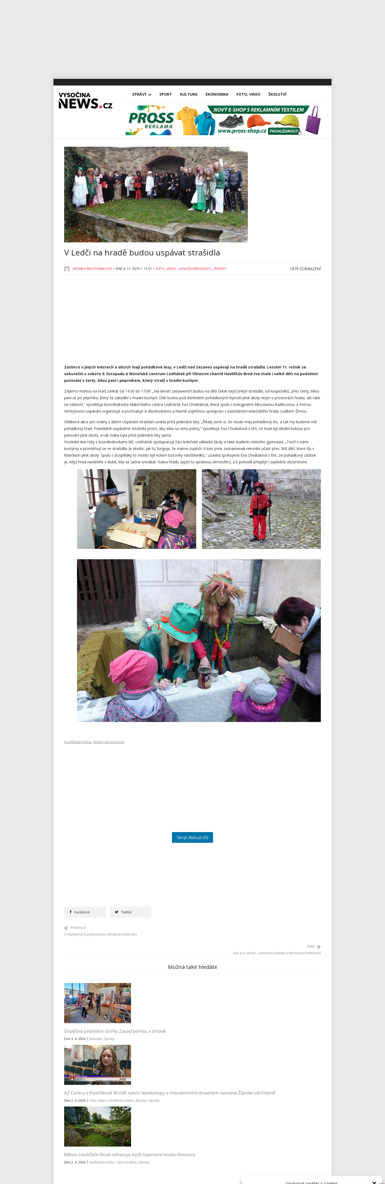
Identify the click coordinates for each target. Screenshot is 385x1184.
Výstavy (264, 574)
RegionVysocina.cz (287, 619)
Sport (171, 94)
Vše (72, 1076)
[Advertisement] (192, 37)
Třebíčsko (266, 549)
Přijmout (268, 1161)
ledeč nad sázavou (108, 733)
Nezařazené (268, 463)
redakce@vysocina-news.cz (178, 1076)
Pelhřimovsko (270, 488)
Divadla (264, 340)
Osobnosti (267, 475)
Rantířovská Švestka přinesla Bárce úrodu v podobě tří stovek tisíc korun (286, 295)
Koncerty (266, 414)
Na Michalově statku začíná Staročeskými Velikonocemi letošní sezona (288, 270)
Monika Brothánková (92, 284)
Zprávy (144, 94)
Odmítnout (312, 1161)
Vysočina (265, 561)
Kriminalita (267, 438)
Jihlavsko (95, 1012)
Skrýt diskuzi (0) (156, 829)
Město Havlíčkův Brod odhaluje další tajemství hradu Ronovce (214, 1004)
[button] (374, 1116)
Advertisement (270, 328)
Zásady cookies (293, 1174)
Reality (264, 500)
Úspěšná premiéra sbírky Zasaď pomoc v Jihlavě (91, 1001)
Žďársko (265, 586)
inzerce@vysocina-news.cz (178, 1088)
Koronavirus (268, 426)
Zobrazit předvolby (356, 1161)
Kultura (194, 94)
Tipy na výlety (200, 1025)
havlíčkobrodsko (77, 733)
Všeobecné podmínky (323, 1174)
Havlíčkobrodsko (195, 284)
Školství (283, 94)
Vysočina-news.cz (192, 1137)
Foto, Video (254, 94)
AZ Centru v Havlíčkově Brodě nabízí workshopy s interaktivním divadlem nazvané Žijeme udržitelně (155, 1007)
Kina (261, 402)
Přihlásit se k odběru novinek (265, 1069)
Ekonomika (222, 94)
